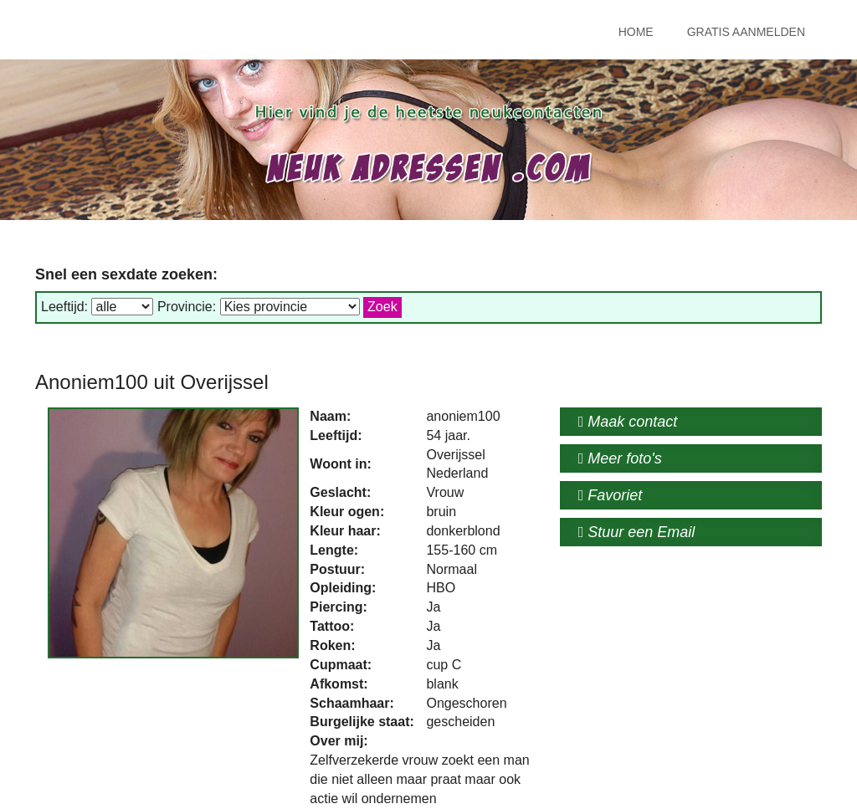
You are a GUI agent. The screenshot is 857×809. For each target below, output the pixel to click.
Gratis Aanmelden (746, 31)
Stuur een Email (636, 532)
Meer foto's (620, 458)
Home (636, 31)
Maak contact (628, 421)
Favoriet (610, 495)
